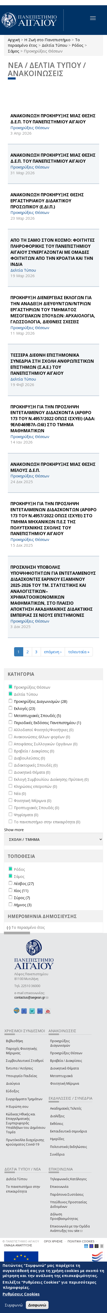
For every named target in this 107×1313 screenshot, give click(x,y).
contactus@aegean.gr (31, 997)
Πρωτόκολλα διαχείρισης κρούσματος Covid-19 (25, 1142)
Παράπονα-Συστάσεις (67, 1194)
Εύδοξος (12, 1091)
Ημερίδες (57, 1139)
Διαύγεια (13, 1083)
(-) (9, 927)
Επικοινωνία (59, 1186)
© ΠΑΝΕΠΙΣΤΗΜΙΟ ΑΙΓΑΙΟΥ (21, 1241)
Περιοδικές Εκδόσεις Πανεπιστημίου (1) (47, 722)
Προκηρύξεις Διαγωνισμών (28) (40, 701)
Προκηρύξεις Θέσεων (66, 1053)
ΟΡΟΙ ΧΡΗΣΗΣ (53, 1241)
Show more (14, 829)
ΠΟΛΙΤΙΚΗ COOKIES (81, 1241)
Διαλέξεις (57, 1116)
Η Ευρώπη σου (17, 1106)
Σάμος (13, 51)
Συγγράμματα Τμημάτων (24, 1099)
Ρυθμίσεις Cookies (21, 1294)
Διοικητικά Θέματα (64, 1068)
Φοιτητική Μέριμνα (64, 1083)
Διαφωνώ (37, 1305)
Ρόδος (78, 45)
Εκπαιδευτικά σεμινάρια (68, 1131)
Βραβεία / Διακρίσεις (66, 1060)
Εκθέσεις (56, 1123)
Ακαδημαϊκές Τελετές (65, 1108)
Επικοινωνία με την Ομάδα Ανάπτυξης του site (70, 1228)
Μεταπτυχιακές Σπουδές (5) (37, 715)
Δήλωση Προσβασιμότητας (64, 1216)
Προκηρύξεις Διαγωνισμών (60, 1043)
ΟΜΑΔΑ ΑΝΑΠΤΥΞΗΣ (18, 1245)
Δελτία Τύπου (54, 45)
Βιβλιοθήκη (14, 1041)
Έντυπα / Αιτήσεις (19, 1068)
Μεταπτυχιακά (61, 1076)
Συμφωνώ (14, 1304)
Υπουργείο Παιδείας (21, 1076)
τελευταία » (79, 651)
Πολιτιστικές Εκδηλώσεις (68, 1147)
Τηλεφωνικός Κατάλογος (68, 1179)
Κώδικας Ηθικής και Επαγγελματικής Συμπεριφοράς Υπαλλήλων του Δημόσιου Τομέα (25, 1123)
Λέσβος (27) (24, 883)
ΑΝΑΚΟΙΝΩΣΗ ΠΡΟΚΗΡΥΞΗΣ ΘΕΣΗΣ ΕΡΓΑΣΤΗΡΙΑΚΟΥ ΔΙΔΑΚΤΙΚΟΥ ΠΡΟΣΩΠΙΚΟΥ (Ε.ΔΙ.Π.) (47, 201)
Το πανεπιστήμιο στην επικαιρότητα (23, 1188)
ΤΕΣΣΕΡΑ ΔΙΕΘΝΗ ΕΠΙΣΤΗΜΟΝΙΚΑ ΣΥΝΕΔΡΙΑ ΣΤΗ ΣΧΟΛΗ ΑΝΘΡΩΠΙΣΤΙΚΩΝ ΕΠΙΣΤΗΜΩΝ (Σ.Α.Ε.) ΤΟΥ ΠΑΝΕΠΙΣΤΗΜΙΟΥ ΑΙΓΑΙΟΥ (52, 364)
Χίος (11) (21, 890)
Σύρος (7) (22, 897)
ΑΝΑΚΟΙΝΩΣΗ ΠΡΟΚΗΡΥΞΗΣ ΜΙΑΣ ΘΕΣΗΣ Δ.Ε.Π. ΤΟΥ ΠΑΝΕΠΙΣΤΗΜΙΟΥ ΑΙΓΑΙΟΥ (53, 119)
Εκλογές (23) (24, 708)
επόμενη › (53, 651)
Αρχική (14, 39)
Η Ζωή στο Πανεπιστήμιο (47, 39)
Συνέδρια (57, 1154)
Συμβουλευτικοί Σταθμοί (25, 1060)
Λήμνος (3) (23, 904)
